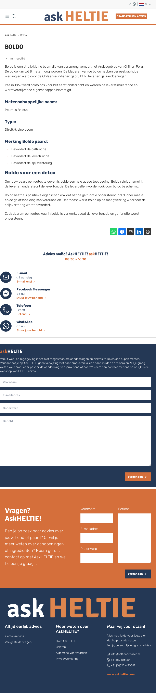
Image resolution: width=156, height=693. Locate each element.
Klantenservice (14, 636)
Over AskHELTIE (66, 641)
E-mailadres (89, 529)
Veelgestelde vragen (18, 642)
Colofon (61, 647)
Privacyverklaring (67, 659)
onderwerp (88, 549)
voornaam (87, 509)
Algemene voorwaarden (71, 653)
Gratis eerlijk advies (131, 16)
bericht (123, 509)
